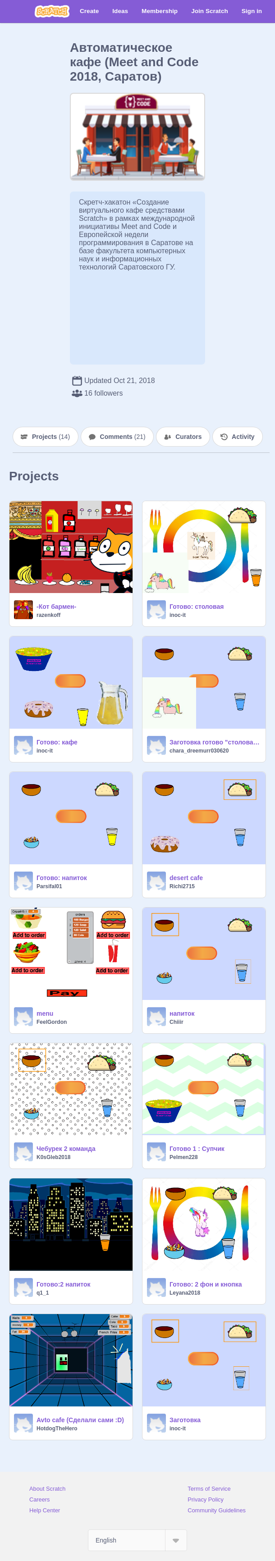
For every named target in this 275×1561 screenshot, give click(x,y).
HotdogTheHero (57, 1428)
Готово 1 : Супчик (197, 1148)
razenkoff (48, 615)
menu (45, 1013)
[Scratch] (52, 11)
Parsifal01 (49, 886)
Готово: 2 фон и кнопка (206, 1284)
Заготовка (185, 1420)
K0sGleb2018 (53, 1157)
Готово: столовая (197, 606)
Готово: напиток (62, 877)
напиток (182, 1013)
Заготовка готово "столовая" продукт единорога (215, 742)
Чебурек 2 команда (66, 1148)
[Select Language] (137, 1540)
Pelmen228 (184, 1157)
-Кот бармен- (56, 606)
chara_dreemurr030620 (199, 751)
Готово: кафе (57, 742)
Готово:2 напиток (64, 1284)
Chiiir (176, 1022)
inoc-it (178, 615)
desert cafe (186, 877)
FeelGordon (52, 1022)
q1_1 (43, 1293)
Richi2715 (182, 886)
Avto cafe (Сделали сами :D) (80, 1420)
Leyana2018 (185, 1293)
